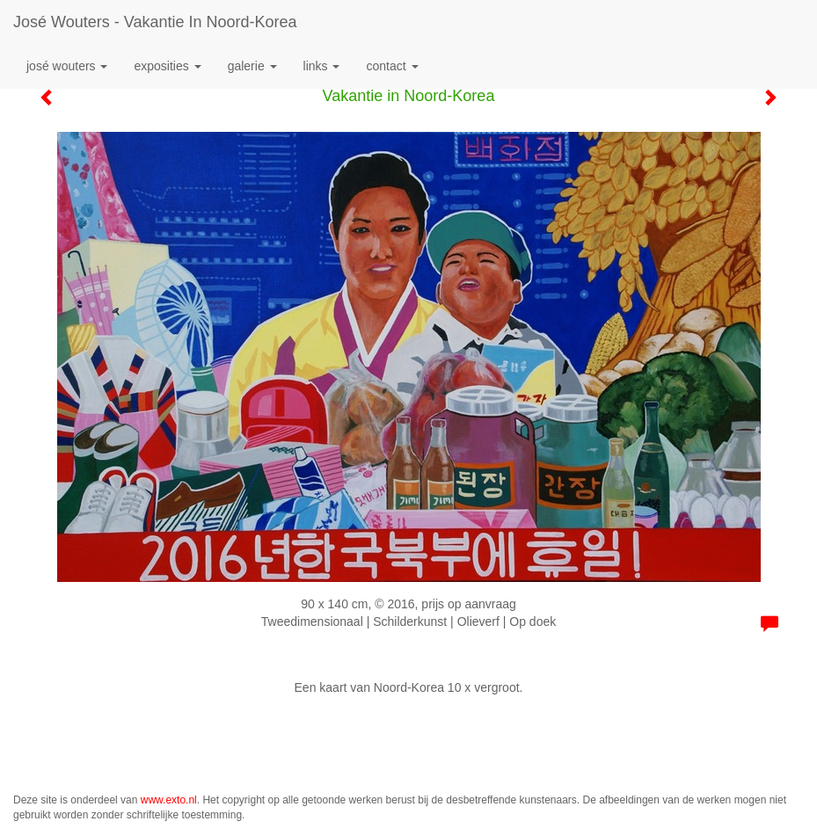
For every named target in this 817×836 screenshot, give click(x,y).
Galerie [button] (252, 66)
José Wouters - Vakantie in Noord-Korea (155, 22)
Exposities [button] (167, 66)
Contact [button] (392, 66)
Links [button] (321, 66)
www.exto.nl (169, 800)
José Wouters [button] (66, 66)
